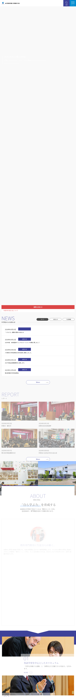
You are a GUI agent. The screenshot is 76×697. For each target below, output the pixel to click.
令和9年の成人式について (10, 310)
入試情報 (68, 319)
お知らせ (55, 319)
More (38, 382)
